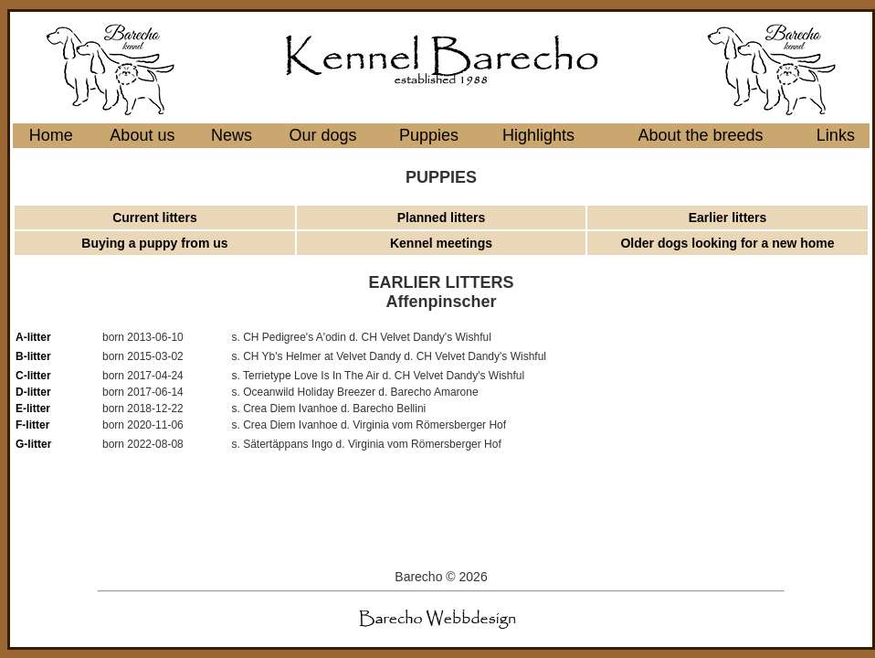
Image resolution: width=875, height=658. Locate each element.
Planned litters (441, 217)
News (231, 135)
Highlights (538, 135)
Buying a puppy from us (154, 243)
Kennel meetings (441, 243)
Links (836, 135)
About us (142, 135)
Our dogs (323, 135)
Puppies (429, 135)
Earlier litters (728, 217)
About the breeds (700, 135)
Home (51, 135)
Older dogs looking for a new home (727, 243)
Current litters (154, 217)
